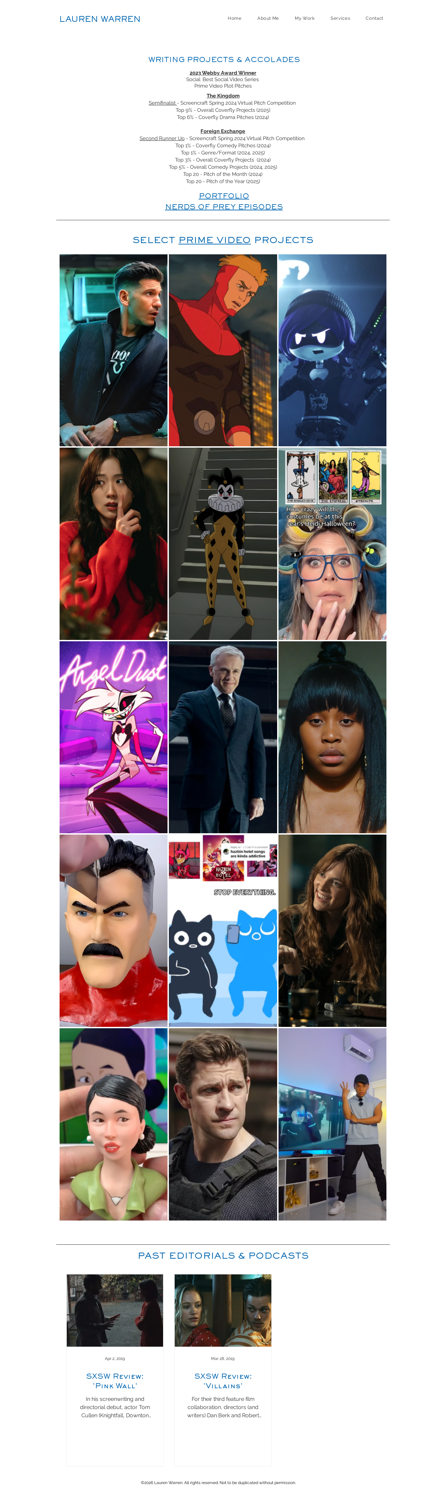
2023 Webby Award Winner (223, 73)
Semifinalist (163, 103)
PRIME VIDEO (214, 241)
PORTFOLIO (224, 196)
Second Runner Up (162, 138)
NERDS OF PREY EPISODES (224, 207)
